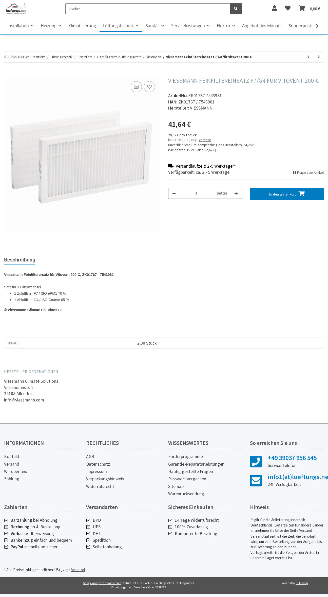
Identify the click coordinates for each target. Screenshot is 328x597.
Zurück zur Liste (18, 57)
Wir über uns (15, 471)
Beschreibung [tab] (19, 260)
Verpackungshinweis (105, 479)
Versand (205, 139)
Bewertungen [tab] (58, 260)
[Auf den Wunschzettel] (149, 86)
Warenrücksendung (186, 494)
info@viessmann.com (24, 400)
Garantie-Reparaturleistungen (196, 464)
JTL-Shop (302, 583)
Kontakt (12, 456)
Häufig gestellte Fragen (190, 471)
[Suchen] (147, 8)
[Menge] (196, 193)
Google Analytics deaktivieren (102, 583)
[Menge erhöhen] (236, 193)
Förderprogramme (185, 456)
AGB (90, 456)
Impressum (96, 471)
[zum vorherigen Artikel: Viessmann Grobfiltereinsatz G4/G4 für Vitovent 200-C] (308, 56)
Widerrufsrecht (100, 486)
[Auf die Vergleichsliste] (136, 86)
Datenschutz (98, 464)
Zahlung (11, 479)
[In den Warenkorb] (8, 74)
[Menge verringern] (174, 193)
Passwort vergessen (187, 479)
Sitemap (176, 486)
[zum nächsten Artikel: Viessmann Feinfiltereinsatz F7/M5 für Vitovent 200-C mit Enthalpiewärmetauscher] (319, 56)
